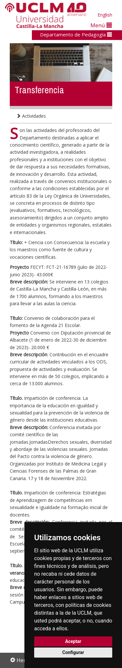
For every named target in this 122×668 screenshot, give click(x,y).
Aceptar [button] (73, 641)
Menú (101, 25)
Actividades (31, 116)
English (105, 15)
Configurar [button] (73, 652)
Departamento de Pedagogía (76, 34)
